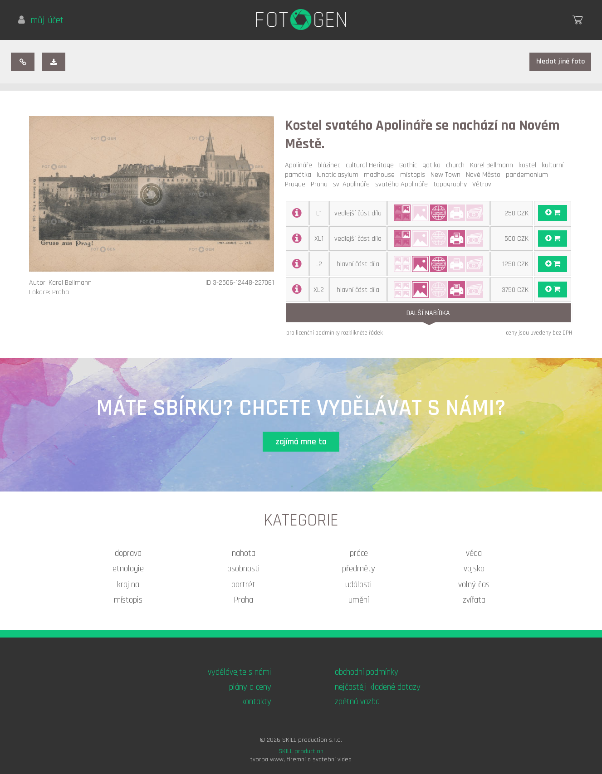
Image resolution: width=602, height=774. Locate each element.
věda (474, 553)
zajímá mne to (301, 442)
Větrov (483, 184)
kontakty (256, 701)
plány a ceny (250, 687)
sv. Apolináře (353, 184)
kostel (529, 165)
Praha (321, 184)
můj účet (41, 20)
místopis (414, 175)
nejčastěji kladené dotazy (378, 687)
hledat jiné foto (560, 61)
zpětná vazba (357, 701)
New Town (447, 175)
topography (451, 184)
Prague (297, 184)
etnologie (128, 568)
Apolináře (300, 165)
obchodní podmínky (366, 672)
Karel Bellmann (493, 165)
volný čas (473, 584)
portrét (243, 584)
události (358, 584)
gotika (433, 165)
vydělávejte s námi (239, 672)
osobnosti (243, 568)
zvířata (474, 600)
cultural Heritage (371, 165)
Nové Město (485, 175)
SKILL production (301, 751)
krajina (128, 584)
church (457, 165)
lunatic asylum (339, 175)
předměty (358, 568)
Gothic (410, 165)
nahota (243, 553)
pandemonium (529, 175)
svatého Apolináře (403, 184)
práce (359, 553)
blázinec (331, 165)
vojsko (474, 568)
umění (358, 600)
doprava (128, 553)
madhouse (381, 175)
